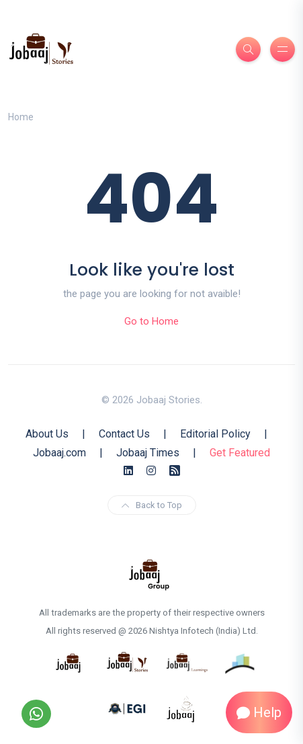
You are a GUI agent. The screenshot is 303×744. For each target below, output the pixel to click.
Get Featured (240, 452)
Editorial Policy (215, 433)
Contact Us (124, 433)
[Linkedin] (128, 470)
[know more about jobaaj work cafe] (181, 708)
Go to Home (151, 321)
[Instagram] (151, 470)
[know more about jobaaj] (68, 662)
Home (21, 117)
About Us (47, 433)
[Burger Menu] (282, 49)
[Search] (248, 49)
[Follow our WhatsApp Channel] (36, 714)
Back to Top (152, 505)
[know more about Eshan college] (127, 708)
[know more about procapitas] (240, 662)
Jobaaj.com (59, 452)
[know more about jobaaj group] (149, 574)
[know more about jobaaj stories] (127, 662)
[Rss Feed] (174, 470)
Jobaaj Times (147, 452)
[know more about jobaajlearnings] (186, 662)
